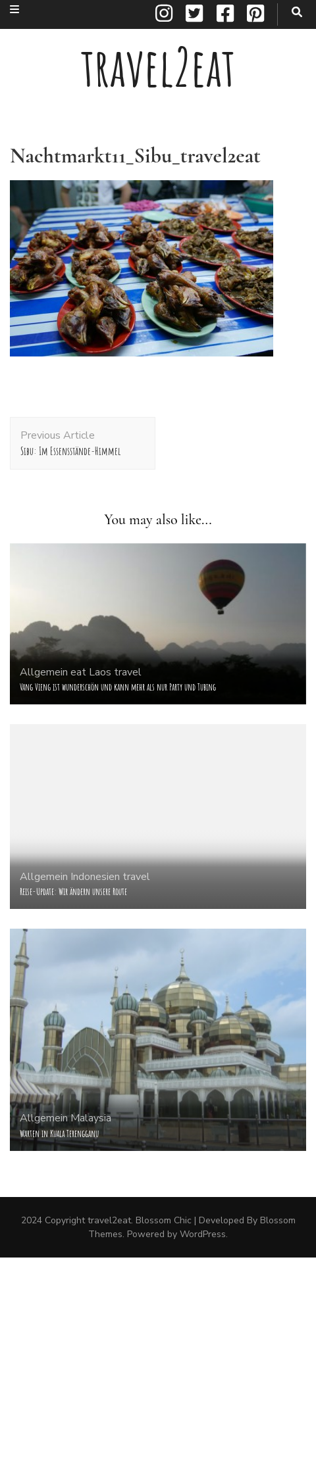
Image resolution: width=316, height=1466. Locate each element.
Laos (100, 672)
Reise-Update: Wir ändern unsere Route (73, 891)
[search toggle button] (297, 12)
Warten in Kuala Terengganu (59, 1133)
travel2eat (158, 67)
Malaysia (90, 1118)
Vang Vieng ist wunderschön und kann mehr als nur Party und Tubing (118, 687)
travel (128, 672)
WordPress (203, 1234)
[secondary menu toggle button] (14, 9)
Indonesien (95, 876)
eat (78, 672)
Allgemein (44, 672)
